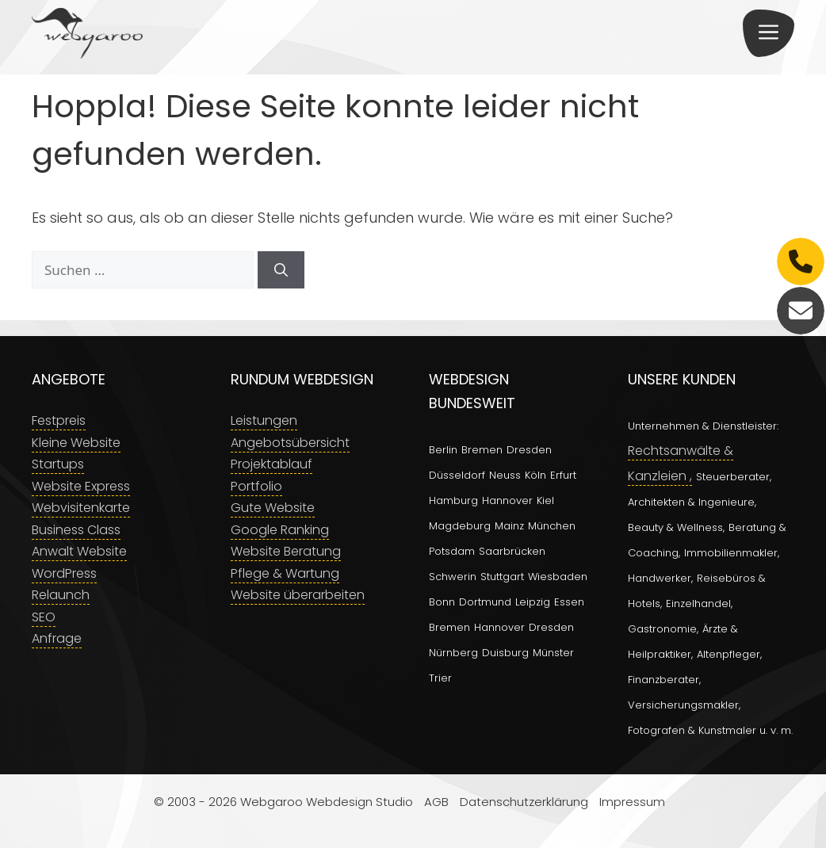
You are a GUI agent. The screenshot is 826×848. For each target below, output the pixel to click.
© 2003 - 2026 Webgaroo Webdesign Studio (283, 801)
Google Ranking (280, 530)
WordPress (64, 573)
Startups (58, 464)
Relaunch (61, 595)
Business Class (76, 530)
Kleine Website (76, 443)
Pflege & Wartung (285, 573)
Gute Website (273, 507)
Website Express (81, 486)
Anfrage (57, 638)
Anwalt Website (79, 551)
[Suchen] (281, 270)
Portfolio (256, 486)
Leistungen (264, 420)
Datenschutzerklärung (524, 801)
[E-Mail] (800, 310)
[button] (768, 33)
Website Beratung (286, 551)
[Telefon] (800, 261)
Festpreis (59, 420)
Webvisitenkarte (81, 507)
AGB (436, 801)
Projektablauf (271, 464)
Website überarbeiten (298, 595)
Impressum (632, 801)
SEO (43, 617)
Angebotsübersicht (290, 443)
